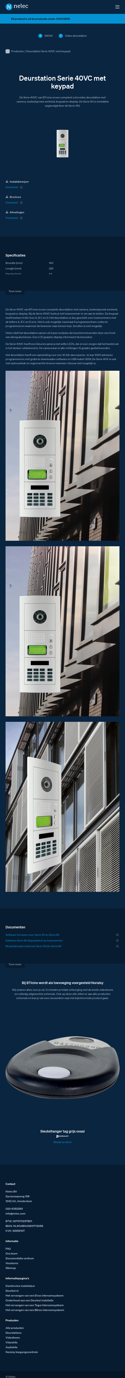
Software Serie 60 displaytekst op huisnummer (34, 940)
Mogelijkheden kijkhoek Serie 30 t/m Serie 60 (33, 946)
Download (12, 187)
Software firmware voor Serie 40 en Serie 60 (32, 934)
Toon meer (15, 291)
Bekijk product (62, 1142)
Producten (17, 51)
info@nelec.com (15, 1213)
